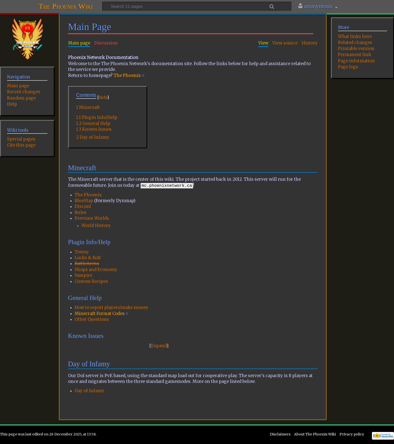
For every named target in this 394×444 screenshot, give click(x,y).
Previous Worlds (92, 218)
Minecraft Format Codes (100, 313)
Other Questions (92, 319)
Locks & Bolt (88, 257)
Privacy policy (351, 434)
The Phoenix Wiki (66, 5)
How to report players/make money (111, 307)
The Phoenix (127, 75)
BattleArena (87, 263)
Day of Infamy (89, 390)
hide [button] (103, 97)
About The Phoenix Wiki (315, 434)
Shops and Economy (96, 269)
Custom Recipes (91, 281)
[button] (159, 346)
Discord (83, 206)
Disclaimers (280, 434)
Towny (82, 252)
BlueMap (84, 200)
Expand (159, 345)
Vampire (83, 275)
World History (96, 225)
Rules (80, 212)
